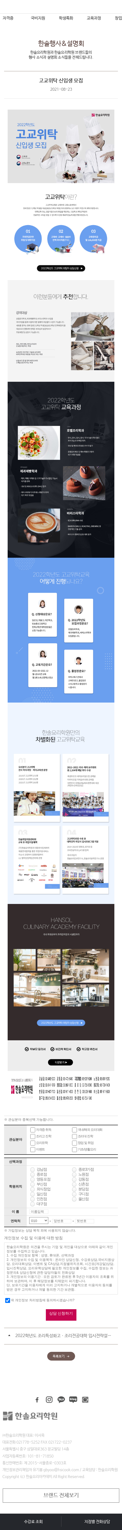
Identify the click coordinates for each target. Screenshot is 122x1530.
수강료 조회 (33, 1521)
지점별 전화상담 (97, 1521)
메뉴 (6, 8)
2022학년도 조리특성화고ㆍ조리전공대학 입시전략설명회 (63, 1335)
